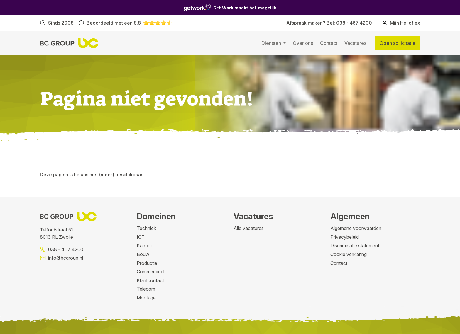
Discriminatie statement (354, 245)
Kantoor (145, 245)
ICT (141, 237)
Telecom (146, 289)
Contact (328, 43)
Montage (146, 298)
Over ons (303, 43)
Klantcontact (150, 280)
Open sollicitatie (397, 43)
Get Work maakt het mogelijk (230, 7)
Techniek (146, 228)
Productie (147, 263)
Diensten (271, 43)
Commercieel (150, 272)
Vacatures (355, 43)
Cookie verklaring (348, 254)
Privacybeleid (344, 237)
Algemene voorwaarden (355, 228)
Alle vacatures (249, 228)
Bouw (143, 254)
